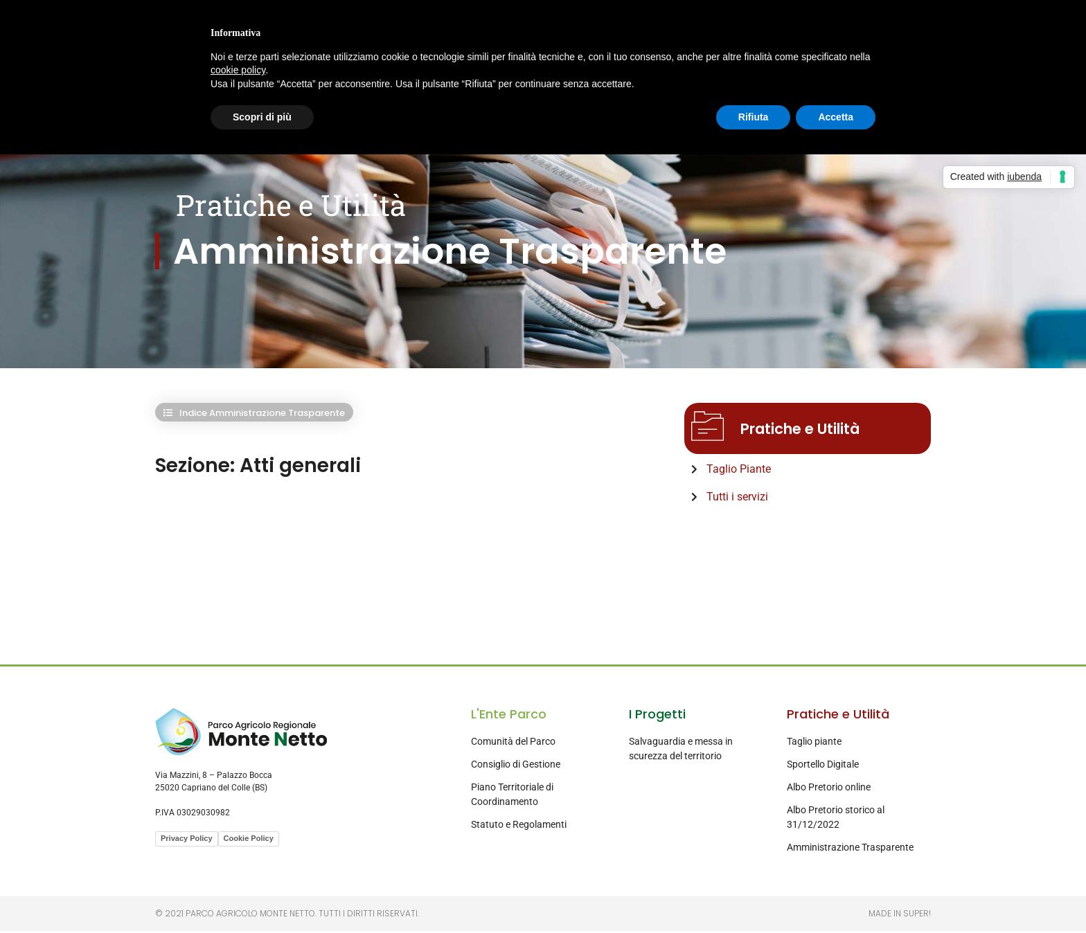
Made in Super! (900, 915)
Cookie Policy (249, 840)
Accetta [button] (835, 117)
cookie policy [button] (238, 69)
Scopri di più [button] (262, 117)
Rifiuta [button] (753, 117)
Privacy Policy (187, 840)
